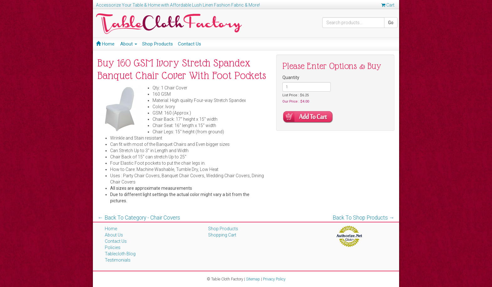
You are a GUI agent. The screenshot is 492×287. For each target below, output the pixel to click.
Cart (387, 5)
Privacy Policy (274, 279)
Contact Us (189, 44)
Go (390, 22)
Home (105, 44)
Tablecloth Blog (120, 253)
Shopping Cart (222, 234)
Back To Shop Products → (364, 218)
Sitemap (253, 279)
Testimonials (118, 260)
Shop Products (157, 44)
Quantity (290, 77)
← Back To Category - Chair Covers (139, 218)
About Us (114, 234)
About (128, 44)
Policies (112, 247)
